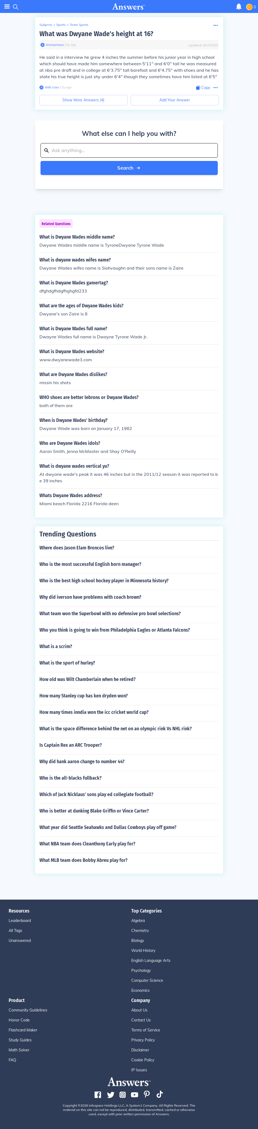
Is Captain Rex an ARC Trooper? (70, 745)
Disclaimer (140, 1050)
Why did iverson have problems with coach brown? (90, 597)
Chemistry (140, 930)
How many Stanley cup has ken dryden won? (83, 696)
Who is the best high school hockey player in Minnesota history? (104, 581)
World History (143, 950)
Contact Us (141, 1020)
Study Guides (20, 1040)
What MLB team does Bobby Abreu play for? (83, 860)
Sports (61, 25)
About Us (139, 1010)
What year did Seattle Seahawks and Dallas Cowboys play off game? (107, 827)
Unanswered (20, 940)
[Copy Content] (203, 88)
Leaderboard (20, 920)
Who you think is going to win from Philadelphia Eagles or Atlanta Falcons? (114, 630)
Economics (140, 990)
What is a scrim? (55, 646)
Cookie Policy (142, 1060)
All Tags (15, 930)
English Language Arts (150, 960)
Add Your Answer (174, 100)
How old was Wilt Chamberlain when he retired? (87, 679)
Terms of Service (145, 1030)
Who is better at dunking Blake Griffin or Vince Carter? (94, 811)
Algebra (138, 920)
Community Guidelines (28, 1010)
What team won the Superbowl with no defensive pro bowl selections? (110, 614)
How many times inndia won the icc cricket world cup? (94, 712)
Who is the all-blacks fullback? (70, 778)
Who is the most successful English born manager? (90, 564)
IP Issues (139, 1070)
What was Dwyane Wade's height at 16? (96, 34)
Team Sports (79, 25)
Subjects (45, 25)
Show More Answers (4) (83, 100)
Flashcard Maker (23, 1030)
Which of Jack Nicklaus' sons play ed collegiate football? (96, 794)
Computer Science (147, 980)
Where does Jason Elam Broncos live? (76, 548)
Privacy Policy (143, 1040)
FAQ (12, 1060)
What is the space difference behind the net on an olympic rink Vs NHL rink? (115, 729)
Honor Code (19, 1020)
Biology (137, 940)
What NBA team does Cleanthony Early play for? (87, 844)
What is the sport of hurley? (67, 663)
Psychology (141, 970)
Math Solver (19, 1050)
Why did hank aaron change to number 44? (82, 762)
